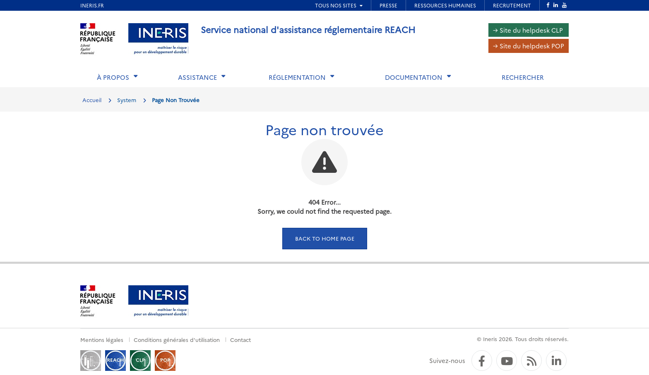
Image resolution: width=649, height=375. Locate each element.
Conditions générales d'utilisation (177, 339)
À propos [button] (113, 77)
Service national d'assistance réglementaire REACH (308, 29)
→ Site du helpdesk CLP (528, 30)
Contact (240, 339)
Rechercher (523, 77)
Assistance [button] (197, 77)
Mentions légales (101, 339)
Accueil (91, 99)
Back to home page (324, 238)
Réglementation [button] (297, 77)
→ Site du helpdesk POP (528, 45)
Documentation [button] (413, 77)
